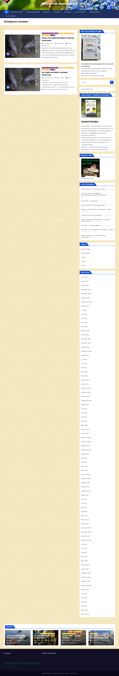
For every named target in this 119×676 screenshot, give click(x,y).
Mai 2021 (84, 507)
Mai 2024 (84, 367)
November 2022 (86, 441)
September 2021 (86, 491)
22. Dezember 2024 (48, 77)
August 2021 (85, 495)
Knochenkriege (85, 249)
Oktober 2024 (85, 347)
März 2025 (84, 326)
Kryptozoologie (17, 12)
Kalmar (83, 265)
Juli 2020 (84, 544)
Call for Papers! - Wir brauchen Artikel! (93, 189)
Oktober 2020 (85, 536)
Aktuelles (9, 633)
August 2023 (85, 404)
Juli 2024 (84, 359)
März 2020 (84, 560)
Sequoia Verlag (103, 149)
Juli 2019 (84, 593)
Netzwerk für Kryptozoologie (59, 3)
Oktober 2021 (85, 487)
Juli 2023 (84, 408)
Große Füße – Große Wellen (71, 637)
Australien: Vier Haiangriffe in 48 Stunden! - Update (97, 229)
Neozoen (68, 12)
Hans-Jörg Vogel (50, 640)
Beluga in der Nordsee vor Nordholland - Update (96, 209)
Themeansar (74, 673)
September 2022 (86, 450)
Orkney (83, 261)
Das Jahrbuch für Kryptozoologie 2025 (93, 205)
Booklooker (84, 149)
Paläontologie (79, 12)
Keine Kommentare (14, 642)
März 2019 (84, 610)
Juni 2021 (84, 503)
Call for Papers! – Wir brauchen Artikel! (16, 637)
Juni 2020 (84, 548)
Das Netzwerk (11, 16)
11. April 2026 (40, 640)
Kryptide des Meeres (69, 33)
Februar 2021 (85, 519)
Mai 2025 (84, 318)
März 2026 (84, 281)
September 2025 (86, 302)
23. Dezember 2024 (48, 43)
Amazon (105, 147)
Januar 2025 (85, 335)
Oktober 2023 (85, 396)
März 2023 (84, 425)
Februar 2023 (85, 429)
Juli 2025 (84, 310)
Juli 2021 (84, 499)
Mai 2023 (84, 417)
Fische (56, 33)
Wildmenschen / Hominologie (47, 633)
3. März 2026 (95, 640)
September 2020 (86, 540)
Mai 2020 (84, 552)
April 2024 (84, 371)
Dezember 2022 (86, 437)
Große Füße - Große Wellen (89, 201)
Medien (100, 633)
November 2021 (86, 482)
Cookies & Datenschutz (49, 653)
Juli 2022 (84, 458)
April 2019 (84, 606)
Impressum (7, 653)
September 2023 (86, 400)
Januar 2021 (85, 524)
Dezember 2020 (86, 528)
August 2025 (85, 306)
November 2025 (86, 293)
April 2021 (84, 511)
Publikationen (94, 12)
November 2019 (86, 577)
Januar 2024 (85, 384)
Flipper (83, 257)
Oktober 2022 (85, 445)
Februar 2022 (85, 474)
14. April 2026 (12, 640)
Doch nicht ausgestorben (47, 33)
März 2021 (84, 515)
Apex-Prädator (85, 253)
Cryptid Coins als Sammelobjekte (91, 215)
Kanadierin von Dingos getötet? (90, 225)
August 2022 (85, 454)
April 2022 (84, 466)
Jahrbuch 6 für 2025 (98, 75)
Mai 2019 (84, 602)
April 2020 (84, 556)
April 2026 (84, 277)
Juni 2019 (84, 597)
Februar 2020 (85, 565)
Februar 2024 (85, 380)
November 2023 (86, 392)
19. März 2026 (68, 640)
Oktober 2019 (85, 581)
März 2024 (84, 376)
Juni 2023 (84, 413)
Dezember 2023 (86, 388)
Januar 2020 (85, 569)
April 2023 (84, 421)
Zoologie (57, 12)
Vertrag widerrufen (86, 89)
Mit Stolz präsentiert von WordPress (51, 673)
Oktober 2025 (85, 298)
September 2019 (86, 585)
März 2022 (84, 470)
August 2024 (85, 355)
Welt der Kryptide (33, 12)
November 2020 (86, 532)
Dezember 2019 (86, 573)
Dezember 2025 (86, 289)
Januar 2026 (85, 285)
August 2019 (85, 589)
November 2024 (86, 343)
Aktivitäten (93, 631)
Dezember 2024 (86, 339)
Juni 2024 (84, 363)
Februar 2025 (85, 330)
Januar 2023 (85, 433)
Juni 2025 (84, 314)
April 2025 (84, 322)
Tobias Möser (60, 43)
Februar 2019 (85, 614)
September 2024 (86, 351)
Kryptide (46, 12)
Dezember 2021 (86, 478)
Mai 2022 (84, 462)
